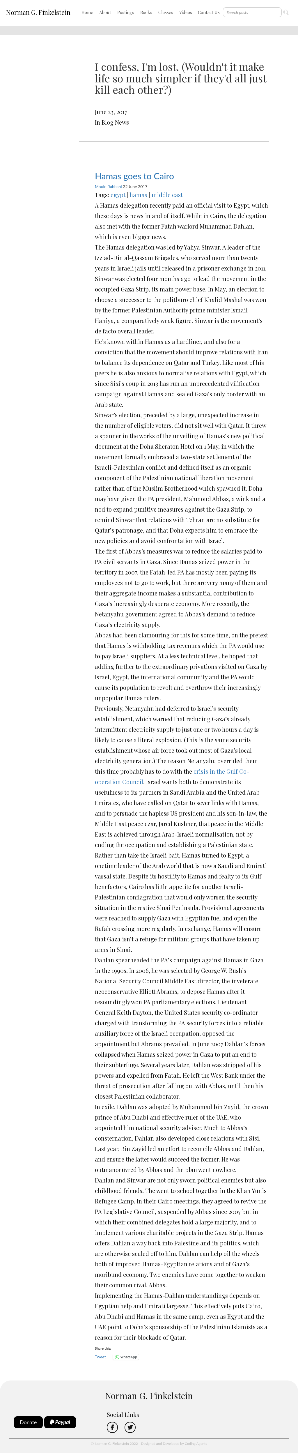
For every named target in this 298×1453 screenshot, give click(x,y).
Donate (28, 1422)
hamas (138, 195)
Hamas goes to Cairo (134, 176)
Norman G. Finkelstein (38, 12)
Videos (185, 12)
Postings (125, 12)
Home (87, 12)
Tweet (100, 1356)
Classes (165, 12)
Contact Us (209, 12)
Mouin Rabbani (108, 186)
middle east (167, 195)
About (105, 12)
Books (146, 12)
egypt (118, 195)
